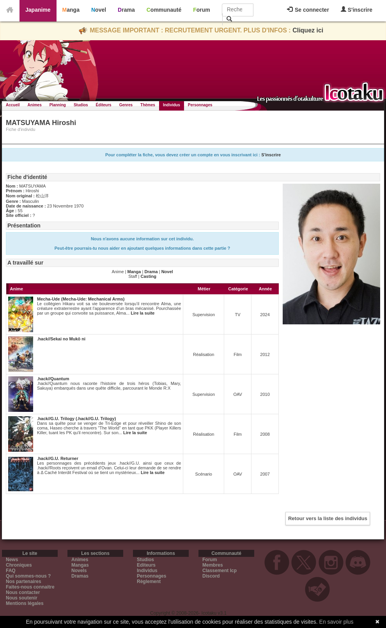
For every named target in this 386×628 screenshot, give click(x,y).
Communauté (164, 10)
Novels (79, 570)
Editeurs (146, 565)
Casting (148, 276)
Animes (35, 105)
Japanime (38, 10)
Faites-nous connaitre (30, 587)
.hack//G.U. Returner (57, 458)
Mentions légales (25, 603)
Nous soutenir (21, 598)
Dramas (80, 576)
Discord (211, 576)
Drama (126, 10)
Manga (71, 10)
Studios (81, 105)
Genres (126, 105)
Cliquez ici (307, 30)
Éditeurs (104, 105)
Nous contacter (23, 592)
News (12, 559)
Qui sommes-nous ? (28, 576)
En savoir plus (336, 622)
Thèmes (147, 105)
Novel (98, 10)
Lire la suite (142, 313)
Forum (201, 10)
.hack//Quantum (53, 378)
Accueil (13, 105)
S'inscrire (356, 9)
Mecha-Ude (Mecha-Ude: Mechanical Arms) (81, 299)
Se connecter (308, 10)
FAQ (11, 570)
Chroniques (19, 565)
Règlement (149, 581)
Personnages (200, 105)
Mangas (80, 565)
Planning (58, 105)
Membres (212, 565)
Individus (171, 105)
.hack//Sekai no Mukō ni (61, 338)
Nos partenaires (23, 581)
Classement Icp (219, 570)
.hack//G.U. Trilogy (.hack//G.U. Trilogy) (76, 418)
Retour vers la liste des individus (327, 518)
